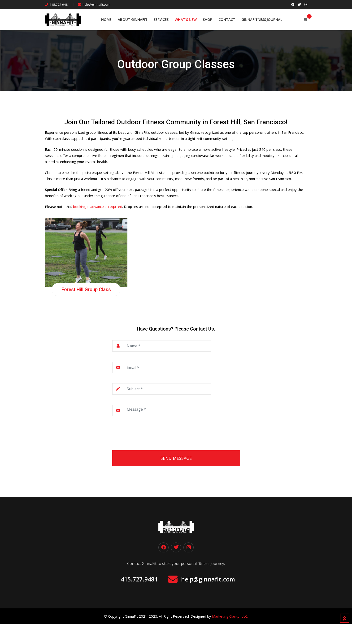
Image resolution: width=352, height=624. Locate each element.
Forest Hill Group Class (86, 289)
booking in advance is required (97, 206)
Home (106, 19)
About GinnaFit (133, 19)
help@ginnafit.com (96, 4)
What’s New (186, 19)
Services (161, 19)
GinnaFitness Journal (261, 19)
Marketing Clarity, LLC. (230, 616)
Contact (226, 19)
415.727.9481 (59, 4)
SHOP (207, 19)
